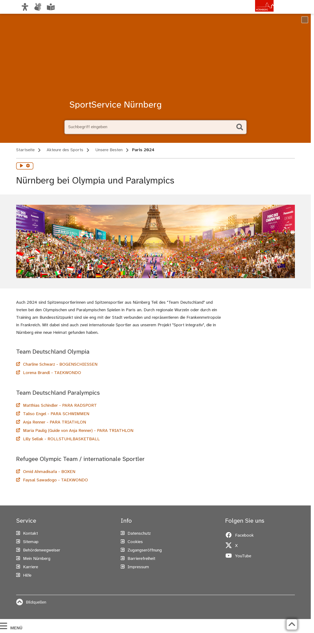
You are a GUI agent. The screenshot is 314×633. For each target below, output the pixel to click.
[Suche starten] (240, 127)
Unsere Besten (109, 150)
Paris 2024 (143, 150)
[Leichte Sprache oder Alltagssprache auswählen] (50, 7)
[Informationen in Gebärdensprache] (37, 7)
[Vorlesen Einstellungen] (28, 166)
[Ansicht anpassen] (25, 7)
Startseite (25, 150)
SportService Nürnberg (115, 105)
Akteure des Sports (65, 150)
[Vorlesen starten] (21, 166)
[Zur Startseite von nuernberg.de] (255, 11)
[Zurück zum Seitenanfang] (291, 624)
